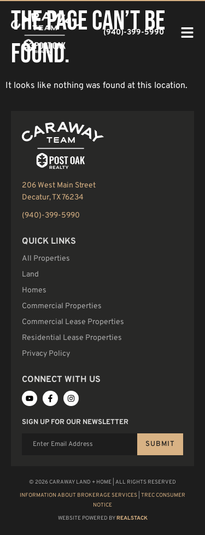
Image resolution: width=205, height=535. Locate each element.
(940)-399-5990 (51, 215)
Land (30, 274)
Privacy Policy (46, 353)
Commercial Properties (62, 306)
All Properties (46, 258)
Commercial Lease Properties (73, 322)
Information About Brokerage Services (78, 495)
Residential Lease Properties (72, 338)
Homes (34, 290)
